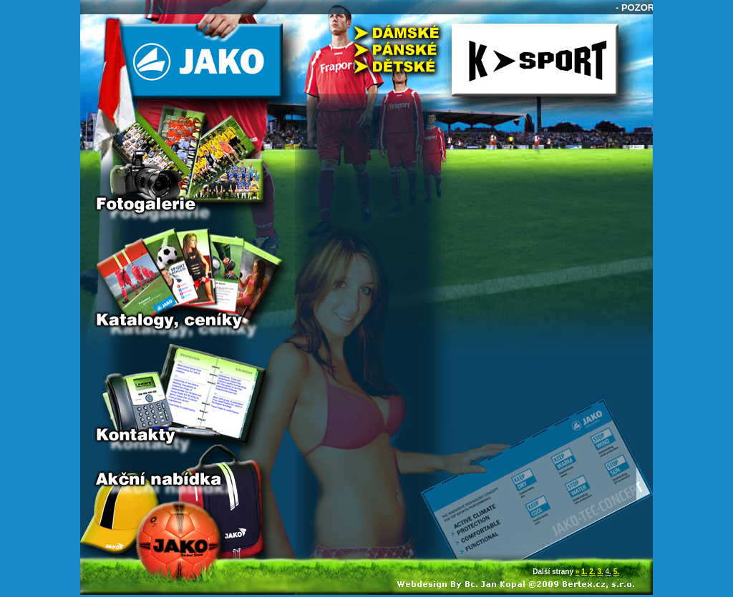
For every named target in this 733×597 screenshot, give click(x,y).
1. (584, 572)
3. (600, 572)
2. (592, 572)
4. (608, 572)
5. (616, 572)
